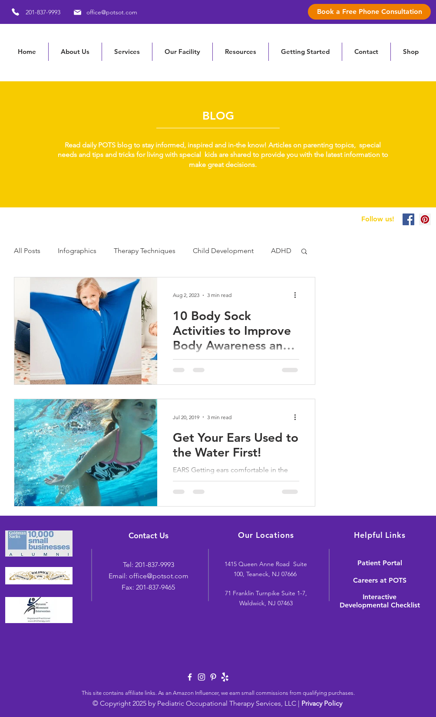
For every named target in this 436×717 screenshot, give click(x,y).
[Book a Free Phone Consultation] (369, 12)
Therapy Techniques (144, 251)
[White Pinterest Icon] (213, 677)
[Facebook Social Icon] (408, 219)
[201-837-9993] (32, 12)
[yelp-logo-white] (225, 677)
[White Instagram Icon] (201, 677)
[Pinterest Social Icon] (425, 219)
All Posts (27, 251)
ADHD (281, 251)
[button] (240, 52)
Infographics (77, 251)
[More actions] (298, 295)
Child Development (223, 251)
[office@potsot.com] (104, 12)
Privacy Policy (321, 703)
